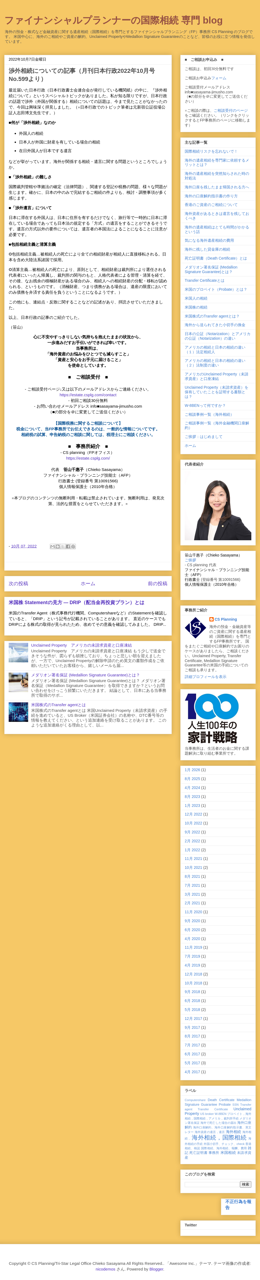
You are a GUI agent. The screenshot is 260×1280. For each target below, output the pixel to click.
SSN (235, 1104)
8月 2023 (192, 796)
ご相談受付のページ (231, 110)
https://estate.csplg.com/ (88, 458)
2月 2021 (192, 903)
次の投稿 (18, 583)
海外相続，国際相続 (219, 1137)
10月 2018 (193, 983)
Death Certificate (221, 1100)
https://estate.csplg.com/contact (88, 394)
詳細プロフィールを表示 (205, 677)
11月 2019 (193, 947)
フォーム (218, 78)
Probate (225, 1105)
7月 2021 (192, 885)
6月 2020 (192, 930)
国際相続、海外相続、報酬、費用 (224, 1148)
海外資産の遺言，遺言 (210, 1132)
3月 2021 (192, 894)
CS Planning (226, 619)
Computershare (195, 1100)
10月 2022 (193, 823)
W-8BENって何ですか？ (205, 405)
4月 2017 (192, 1072)
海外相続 (233, 1132)
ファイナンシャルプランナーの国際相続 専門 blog (113, 20)
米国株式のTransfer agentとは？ (212, 316)
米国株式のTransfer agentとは (58, 704)
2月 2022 (192, 841)
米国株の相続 (196, 307)
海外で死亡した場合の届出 (218, 1122)
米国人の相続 (196, 298)
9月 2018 (192, 992)
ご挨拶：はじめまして (204, 436)
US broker (207, 1113)
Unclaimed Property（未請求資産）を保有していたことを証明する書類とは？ (216, 392)
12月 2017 (193, 1018)
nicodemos (105, 1269)
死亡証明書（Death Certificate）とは (216, 258)
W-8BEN (220, 1113)
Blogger (156, 1269)
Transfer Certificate (213, 1109)
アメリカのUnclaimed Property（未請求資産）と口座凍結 (216, 376)
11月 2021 (193, 858)
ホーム (88, 583)
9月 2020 (192, 921)
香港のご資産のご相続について (211, 204)
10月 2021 (193, 867)
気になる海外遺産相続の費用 (209, 240)
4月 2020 (192, 939)
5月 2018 (192, 1009)
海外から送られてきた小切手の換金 (215, 325)
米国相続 (228, 1152)
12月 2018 (193, 974)
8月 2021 (192, 876)
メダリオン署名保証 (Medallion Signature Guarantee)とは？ (85, 675)
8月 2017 (192, 1036)
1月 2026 (192, 770)
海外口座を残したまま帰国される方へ (217, 187)
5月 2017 (192, 1063)
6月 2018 (192, 1001)
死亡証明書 (198, 1153)
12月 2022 (193, 814)
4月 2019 (192, 965)
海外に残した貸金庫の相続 (207, 249)
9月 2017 (192, 1027)
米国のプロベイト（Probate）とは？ (216, 289)
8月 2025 (192, 779)
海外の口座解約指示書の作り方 (211, 196)
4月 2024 (192, 787)
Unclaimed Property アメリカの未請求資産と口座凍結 (81, 645)
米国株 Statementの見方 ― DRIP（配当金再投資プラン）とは (76, 602)
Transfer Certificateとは (205, 280)
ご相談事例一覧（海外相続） (209, 414)
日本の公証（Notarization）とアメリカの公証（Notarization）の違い (218, 336)
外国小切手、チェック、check (224, 1143)
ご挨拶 (190, 560)
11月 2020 (193, 912)
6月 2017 (192, 1054)
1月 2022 (192, 850)
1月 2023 (192, 805)
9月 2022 (192, 832)
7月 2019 (192, 956)
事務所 (214, 1153)
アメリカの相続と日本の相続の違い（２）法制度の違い (215, 362)
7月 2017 (192, 1045)
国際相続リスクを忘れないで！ (211, 151)
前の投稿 (157, 583)
